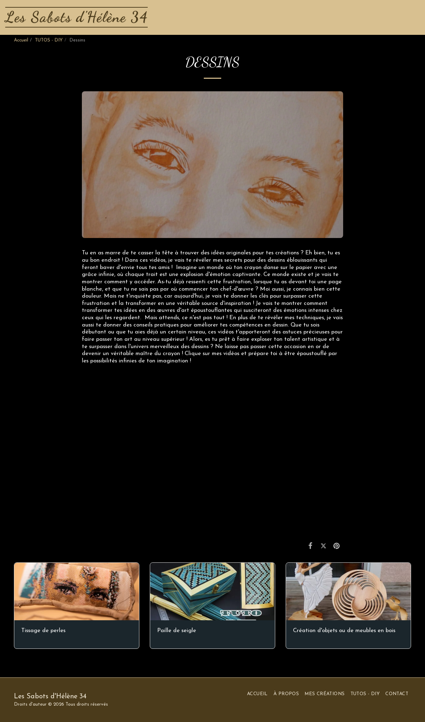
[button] (389, 17)
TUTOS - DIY (49, 40)
